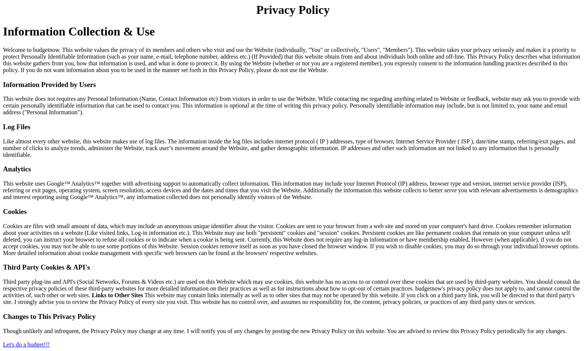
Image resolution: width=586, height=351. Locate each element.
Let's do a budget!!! (26, 344)
